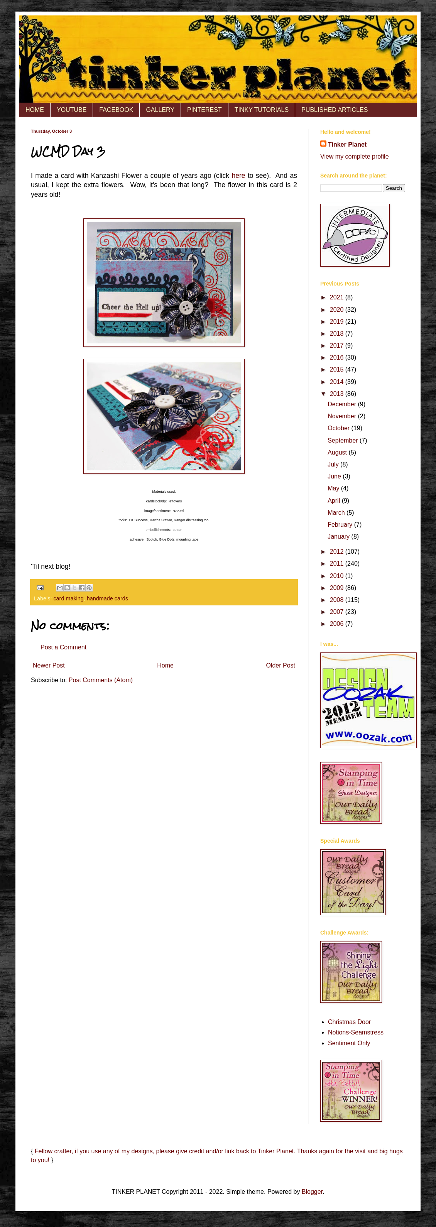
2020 (337, 309)
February (341, 524)
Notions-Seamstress (356, 1032)
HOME (34, 109)
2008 (337, 600)
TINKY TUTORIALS (262, 109)
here (238, 175)
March (337, 512)
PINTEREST (204, 109)
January (339, 536)
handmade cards (107, 598)
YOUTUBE (71, 109)
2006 (337, 623)
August (338, 452)
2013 (337, 393)
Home (165, 665)
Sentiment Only (349, 1043)
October (339, 428)
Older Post (280, 665)
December (343, 404)
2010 (337, 576)
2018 (337, 333)
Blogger (312, 1191)
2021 (337, 297)
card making (68, 598)
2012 (337, 551)
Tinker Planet (347, 144)
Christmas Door (349, 1022)
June (335, 476)
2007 (337, 611)
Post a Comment (63, 647)
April (334, 500)
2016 (337, 357)
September (344, 440)
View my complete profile (354, 156)
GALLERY (160, 109)
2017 (337, 345)
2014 (337, 382)
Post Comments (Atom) (101, 680)
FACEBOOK (116, 109)
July (334, 464)
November (343, 416)
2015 (337, 369)
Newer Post (49, 665)
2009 (337, 588)
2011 (337, 563)
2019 (337, 321)
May (334, 488)
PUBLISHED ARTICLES (334, 109)
